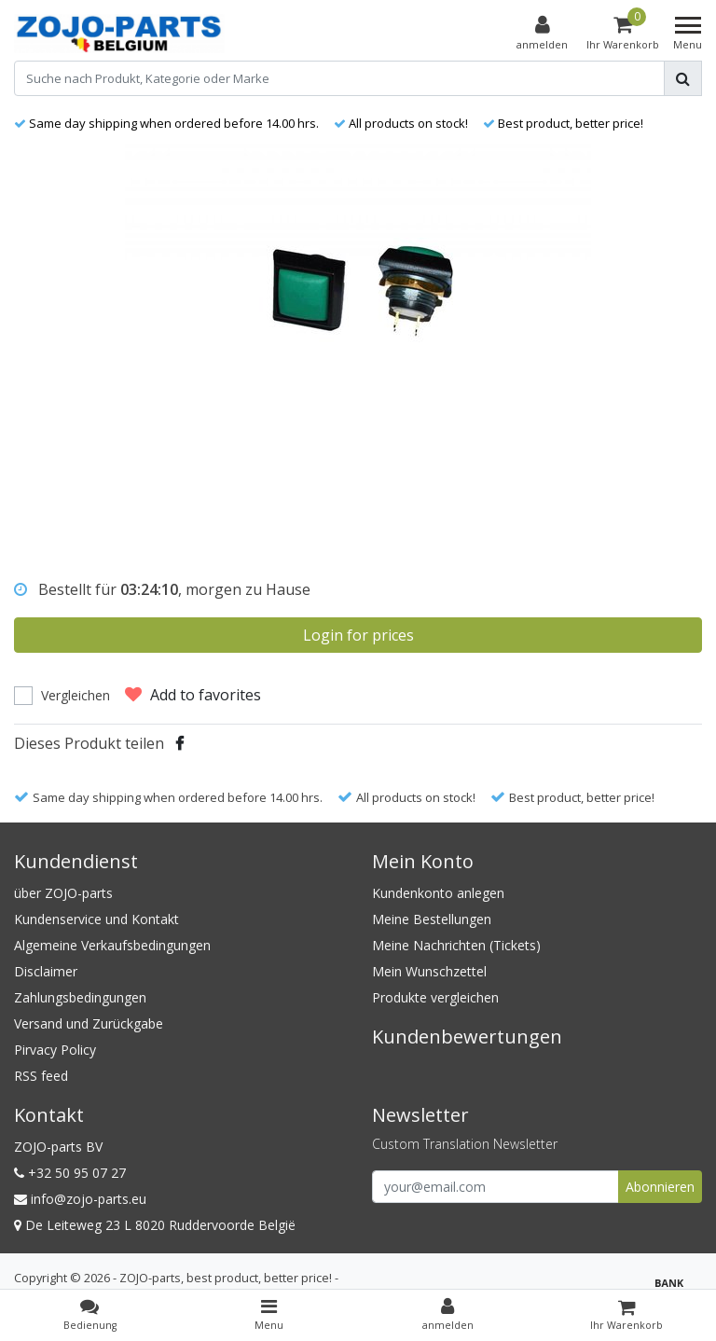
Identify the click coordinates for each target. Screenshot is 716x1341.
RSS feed (41, 1076)
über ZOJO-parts (63, 893)
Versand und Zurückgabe (88, 1023)
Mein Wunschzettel (429, 971)
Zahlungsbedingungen (80, 997)
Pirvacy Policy (55, 1049)
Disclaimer (45, 971)
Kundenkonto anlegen (438, 893)
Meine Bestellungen (431, 919)
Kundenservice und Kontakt (96, 919)
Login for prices (358, 635)
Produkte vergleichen (435, 997)
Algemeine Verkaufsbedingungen (112, 945)
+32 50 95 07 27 (70, 1173)
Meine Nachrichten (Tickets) (456, 945)
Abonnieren (660, 1187)
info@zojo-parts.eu (80, 1199)
